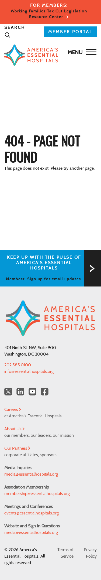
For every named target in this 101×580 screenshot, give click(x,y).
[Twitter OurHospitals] (8, 391)
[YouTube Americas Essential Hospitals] (32, 391)
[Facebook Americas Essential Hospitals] (44, 391)
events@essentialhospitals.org (31, 513)
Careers (12, 409)
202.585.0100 (17, 365)
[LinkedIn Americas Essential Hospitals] (20, 391)
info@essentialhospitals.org (29, 371)
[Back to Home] (49, 55)
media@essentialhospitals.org (31, 474)
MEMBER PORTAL (70, 32)
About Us (14, 429)
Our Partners (17, 448)
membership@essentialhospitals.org (37, 494)
